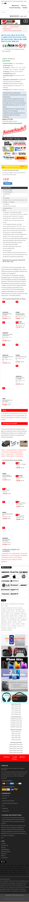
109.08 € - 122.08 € (12, 869)
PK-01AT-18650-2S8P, (12, 620)
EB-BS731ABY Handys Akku (16, 752)
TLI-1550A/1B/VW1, (10, 610)
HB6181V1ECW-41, (14, 616)
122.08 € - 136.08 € (21, 869)
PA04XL (4, 512)
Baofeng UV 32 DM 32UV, (6, 630)
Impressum (5, 808)
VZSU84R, (21, 616)
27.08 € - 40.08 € (17, 865)
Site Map (3, 847)
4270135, (20, 618)
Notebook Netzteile (5, 851)
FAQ (22, 899)
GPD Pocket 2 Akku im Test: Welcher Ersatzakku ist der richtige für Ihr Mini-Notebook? (11, 559)
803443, (7, 603)
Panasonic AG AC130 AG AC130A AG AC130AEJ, (12, 608)
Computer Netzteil (14, 26)
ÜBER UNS (4, 798)
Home (4, 26)
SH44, (12, 612)
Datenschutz (5, 811)
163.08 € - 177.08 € (21, 871)
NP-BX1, (3, 614)
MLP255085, (18, 610)
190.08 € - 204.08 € (13, 873)
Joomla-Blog (4, 857)
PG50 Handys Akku (16, 735)
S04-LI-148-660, (16, 624)
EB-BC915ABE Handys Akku (16, 746)
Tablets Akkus (10, 456)
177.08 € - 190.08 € (4, 873)
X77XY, (14, 628)
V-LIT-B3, (8, 626)
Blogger (3, 855)
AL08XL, (7, 614)
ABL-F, (2, 606)
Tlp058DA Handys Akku (16, 727)
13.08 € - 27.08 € (9, 865)
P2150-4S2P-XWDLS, (5, 612)
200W (3, 398)
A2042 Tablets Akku (16, 714)
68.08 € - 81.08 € (11, 867)
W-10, (25, 616)
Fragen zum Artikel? (9, 136)
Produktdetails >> (22, 161)
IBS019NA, (10, 628)
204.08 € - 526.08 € (21, 873)
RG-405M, (3, 610)
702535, (19, 622)
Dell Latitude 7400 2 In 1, (6, 624)
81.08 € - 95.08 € (19, 867)
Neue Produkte (4, 845)
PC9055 (18, 312)
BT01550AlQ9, (21, 612)
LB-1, (23, 626)
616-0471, (19, 626)
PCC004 (18, 355)
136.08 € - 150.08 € (4, 871)
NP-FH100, (3, 626)
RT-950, (7, 618)
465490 (4, 473)
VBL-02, (11, 614)
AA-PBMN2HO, (23, 620)
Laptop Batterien (5, 849)
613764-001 (5, 312)
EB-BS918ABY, (17, 614)
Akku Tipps (3, 853)
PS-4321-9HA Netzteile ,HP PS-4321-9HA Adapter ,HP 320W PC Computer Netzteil (14, 417)
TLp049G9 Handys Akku (16, 725)
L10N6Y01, (22, 624)
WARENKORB (15, 16)
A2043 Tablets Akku (16, 708)
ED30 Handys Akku (16, 731)
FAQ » (2, 837)
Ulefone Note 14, (13, 618)
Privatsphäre (5, 795)
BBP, (18, 620)
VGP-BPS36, (14, 626)
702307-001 (19, 322)
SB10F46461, (4, 628)
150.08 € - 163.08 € (13, 871)
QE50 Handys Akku (16, 737)
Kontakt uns (15, 5)
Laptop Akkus (10, 454)
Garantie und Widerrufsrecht (10, 803)
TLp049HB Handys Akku (16, 723)
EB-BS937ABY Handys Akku (16, 748)
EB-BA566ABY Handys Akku (16, 744)
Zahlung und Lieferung (8, 800)
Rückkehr (25, 7)
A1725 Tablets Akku (16, 712)
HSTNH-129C (19, 475)
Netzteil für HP (7, 28)
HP (14, 63)
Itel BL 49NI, (23, 614)
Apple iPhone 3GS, (14, 603)
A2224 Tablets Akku (16, 706)
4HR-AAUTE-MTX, (5, 616)
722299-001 (19, 376)
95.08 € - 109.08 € (4, 869)
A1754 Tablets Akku (16, 710)
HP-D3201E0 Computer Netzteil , (10, 413)
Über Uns (23, 5)
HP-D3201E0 (17, 75)
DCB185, (3, 618)
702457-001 (5, 355)
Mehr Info (7, 183)
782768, (9, 622)
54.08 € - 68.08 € (3, 867)
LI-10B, (15, 612)
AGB (3, 805)
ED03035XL (5, 538)
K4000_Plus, (4, 620)
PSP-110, (25, 618)
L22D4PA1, (14, 622)
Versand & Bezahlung (14, 7)
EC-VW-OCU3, (21, 603)
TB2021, (6, 606)
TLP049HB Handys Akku (16, 720)
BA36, (23, 610)
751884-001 (5, 333)
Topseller (3, 843)
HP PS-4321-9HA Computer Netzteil (12, 30)
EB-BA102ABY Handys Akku (16, 750)
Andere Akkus (19, 456)
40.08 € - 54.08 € (25, 865)
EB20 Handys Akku (16, 733)
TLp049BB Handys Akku (16, 719)
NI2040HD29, (4, 622)
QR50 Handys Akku (16, 739)
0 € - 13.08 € (2, 865)
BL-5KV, (2, 603)
